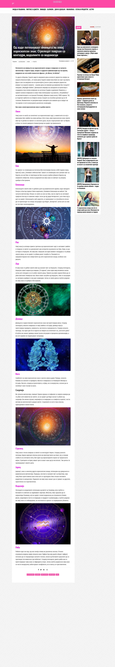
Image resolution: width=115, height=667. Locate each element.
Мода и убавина (19, 9)
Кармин (15, 61)
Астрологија (30, 576)
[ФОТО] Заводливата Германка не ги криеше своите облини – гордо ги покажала (88, 190)
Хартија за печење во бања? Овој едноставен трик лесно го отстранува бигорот (88, 77)
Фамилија (70, 9)
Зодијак (37, 576)
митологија (44, 576)
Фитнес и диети (32, 9)
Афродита (52, 576)
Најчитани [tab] (97, 27)
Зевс (57, 576)
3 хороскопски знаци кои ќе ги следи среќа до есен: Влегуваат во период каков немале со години (88, 214)
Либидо (43, 9)
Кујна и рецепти (82, 9)
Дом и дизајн (60, 9)
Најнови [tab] (89, 27)
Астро (91, 9)
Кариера (50, 9)
